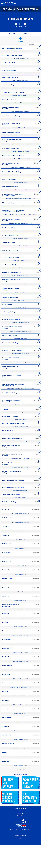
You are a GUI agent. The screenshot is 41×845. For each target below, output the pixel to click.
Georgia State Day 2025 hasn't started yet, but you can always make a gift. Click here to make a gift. (20, 9)
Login (20, 838)
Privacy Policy (20, 813)
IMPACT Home (20, 815)
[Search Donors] (34, 44)
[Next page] (24, 769)
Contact (20, 811)
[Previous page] (16, 769)
